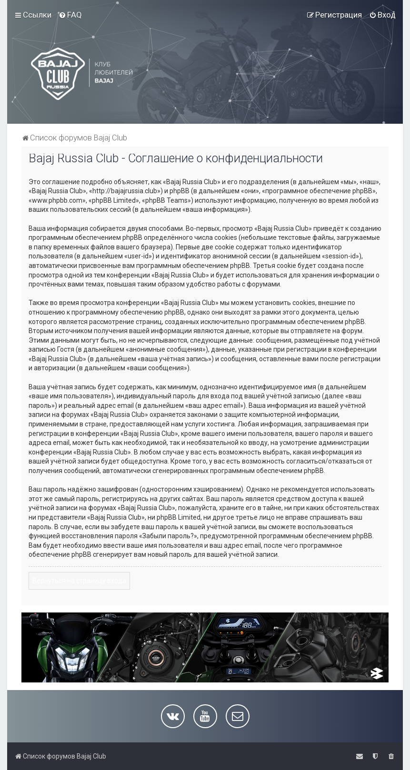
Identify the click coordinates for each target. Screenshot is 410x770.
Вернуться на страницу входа (79, 580)
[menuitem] (70, 14)
